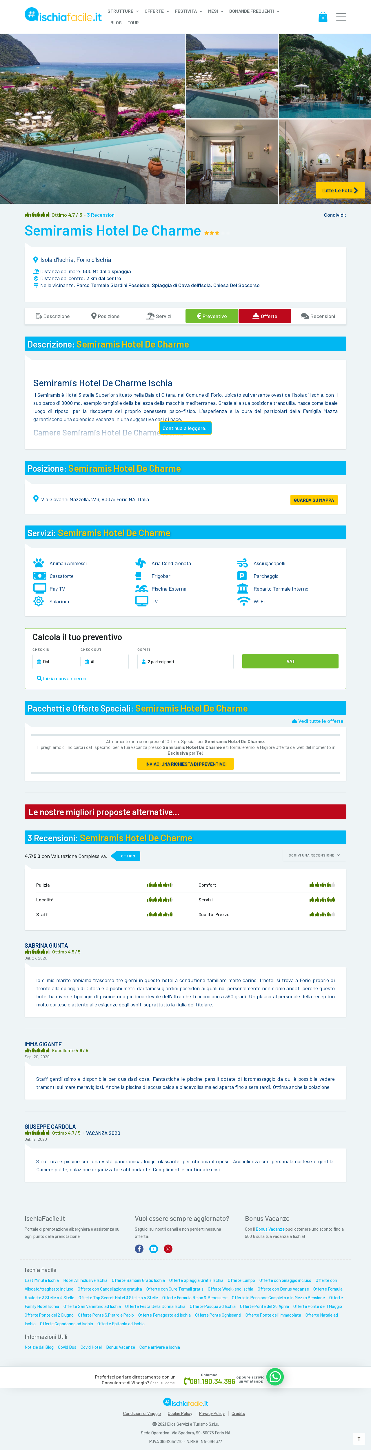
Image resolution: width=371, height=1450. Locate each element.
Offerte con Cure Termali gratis (174, 1287)
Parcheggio (266, 576)
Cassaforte (62, 576)
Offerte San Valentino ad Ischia (92, 1304)
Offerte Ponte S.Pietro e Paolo (106, 1313)
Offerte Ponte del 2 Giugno (49, 1313)
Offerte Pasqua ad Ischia (213, 1304)
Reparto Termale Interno (281, 588)
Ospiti (143, 649)
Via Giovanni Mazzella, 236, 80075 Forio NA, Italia (95, 499)
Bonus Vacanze (270, 1227)
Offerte (154, 11)
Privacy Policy (212, 1411)
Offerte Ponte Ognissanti (218, 1313)
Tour (133, 22)
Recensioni (318, 316)
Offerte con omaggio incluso (285, 1278)
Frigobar (161, 576)
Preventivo (212, 316)
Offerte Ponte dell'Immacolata (273, 1313)
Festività (186, 11)
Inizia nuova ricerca (61, 678)
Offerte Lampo (241, 1278)
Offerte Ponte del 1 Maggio (317, 1304)
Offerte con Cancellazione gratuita (110, 1287)
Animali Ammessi (68, 563)
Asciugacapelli (269, 563)
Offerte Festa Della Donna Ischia (155, 1304)
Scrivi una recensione (314, 855)
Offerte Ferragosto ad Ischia (164, 1313)
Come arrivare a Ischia (159, 1345)
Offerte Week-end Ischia (230, 1287)
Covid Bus (67, 1345)
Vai (290, 661)
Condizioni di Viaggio (142, 1411)
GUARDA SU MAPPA (314, 500)
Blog (116, 22)
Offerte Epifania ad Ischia (121, 1321)
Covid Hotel (91, 1345)
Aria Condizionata (171, 563)
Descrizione (52, 316)
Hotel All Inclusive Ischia (85, 1278)
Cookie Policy (180, 1411)
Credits (238, 1411)
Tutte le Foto (339, 190)
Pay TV (57, 588)
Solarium (59, 601)
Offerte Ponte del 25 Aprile (264, 1304)
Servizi (158, 316)
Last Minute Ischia (42, 1278)
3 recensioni (101, 215)
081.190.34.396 (212, 1379)
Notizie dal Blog (39, 1345)
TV (155, 601)
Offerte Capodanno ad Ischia (66, 1321)
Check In (41, 649)
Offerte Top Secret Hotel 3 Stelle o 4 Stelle (118, 1295)
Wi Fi (259, 601)
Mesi (213, 11)
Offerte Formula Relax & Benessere (195, 1295)
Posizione (105, 316)
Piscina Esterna (169, 588)
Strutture (120, 11)
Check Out (91, 649)
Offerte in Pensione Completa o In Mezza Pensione (278, 1295)
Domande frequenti (251, 11)
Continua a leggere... (186, 428)
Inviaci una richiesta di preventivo (185, 764)
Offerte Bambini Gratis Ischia (138, 1278)
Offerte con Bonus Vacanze (283, 1287)
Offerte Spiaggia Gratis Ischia (196, 1278)
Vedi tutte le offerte (317, 721)
